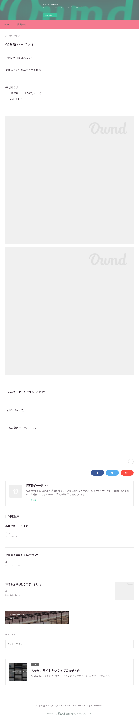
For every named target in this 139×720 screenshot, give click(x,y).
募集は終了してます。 (18, 526)
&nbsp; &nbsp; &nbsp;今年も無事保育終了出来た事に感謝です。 (36, 591)
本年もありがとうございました (23, 584)
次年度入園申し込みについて (21, 555)
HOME (7, 24)
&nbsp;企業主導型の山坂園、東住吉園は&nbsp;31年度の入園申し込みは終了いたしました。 (50, 562)
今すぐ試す (49, 15)
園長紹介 (21, 24)
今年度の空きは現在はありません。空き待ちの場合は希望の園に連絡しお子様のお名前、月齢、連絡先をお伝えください (64, 533)
